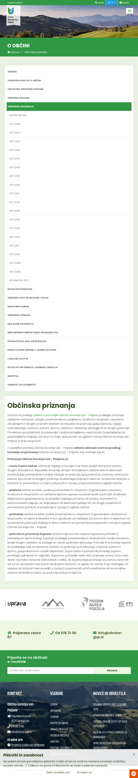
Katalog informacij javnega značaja (33, 367)
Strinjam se (84, 772)
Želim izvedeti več (58, 772)
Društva (13, 376)
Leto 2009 (14, 263)
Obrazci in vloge (59, 729)
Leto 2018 (14, 184)
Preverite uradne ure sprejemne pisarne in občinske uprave (27, 747)
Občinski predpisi (59, 735)
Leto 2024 (15, 132)
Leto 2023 (14, 141)
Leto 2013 (14, 228)
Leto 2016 (14, 202)
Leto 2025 (14, 124)
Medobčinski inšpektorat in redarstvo (33, 332)
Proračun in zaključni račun (27, 341)
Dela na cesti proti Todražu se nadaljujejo (110, 735)
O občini (54, 717)
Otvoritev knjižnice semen (107, 715)
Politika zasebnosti (61, 748)
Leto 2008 (14, 271)
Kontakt (55, 741)
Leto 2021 (14, 158)
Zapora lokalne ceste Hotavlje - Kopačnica (111, 724)
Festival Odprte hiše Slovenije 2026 (109, 707)
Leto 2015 (14, 210)
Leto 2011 (14, 245)
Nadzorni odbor (18, 306)
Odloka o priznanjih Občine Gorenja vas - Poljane (65, 415)
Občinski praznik (18, 98)
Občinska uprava (19, 315)
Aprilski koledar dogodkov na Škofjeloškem (109, 745)
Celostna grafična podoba (26, 89)
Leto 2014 (14, 219)
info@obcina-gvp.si (108, 634)
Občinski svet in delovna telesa (28, 297)
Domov (13, 52)
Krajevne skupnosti (21, 324)
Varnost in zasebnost (22, 384)
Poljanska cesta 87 (24, 634)
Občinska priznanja (36, 52)
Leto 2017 (14, 193)
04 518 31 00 (65, 632)
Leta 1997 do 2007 (19, 280)
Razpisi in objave (59, 723)
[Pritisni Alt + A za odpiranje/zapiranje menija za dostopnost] (133, 773)
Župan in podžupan (20, 289)
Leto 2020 (14, 167)
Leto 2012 (14, 237)
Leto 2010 (14, 254)
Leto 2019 (14, 176)
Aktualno (55, 710)
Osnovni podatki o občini (24, 80)
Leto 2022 (14, 150)
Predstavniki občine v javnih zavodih (32, 350)
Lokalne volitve (18, 358)
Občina (12, 71)
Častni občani (17, 115)
